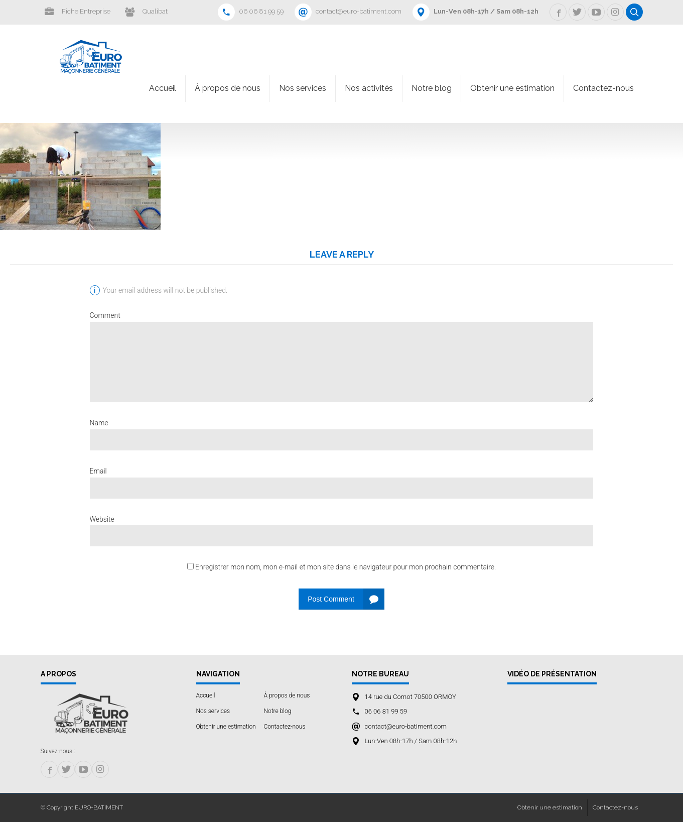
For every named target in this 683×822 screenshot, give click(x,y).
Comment (105, 315)
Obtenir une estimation (512, 88)
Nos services (302, 88)
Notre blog (432, 88)
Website (102, 519)
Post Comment (331, 599)
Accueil (162, 88)
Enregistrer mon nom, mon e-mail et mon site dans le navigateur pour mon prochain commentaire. (345, 567)
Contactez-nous (603, 88)
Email (98, 471)
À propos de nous (227, 88)
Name (99, 423)
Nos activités (369, 88)
